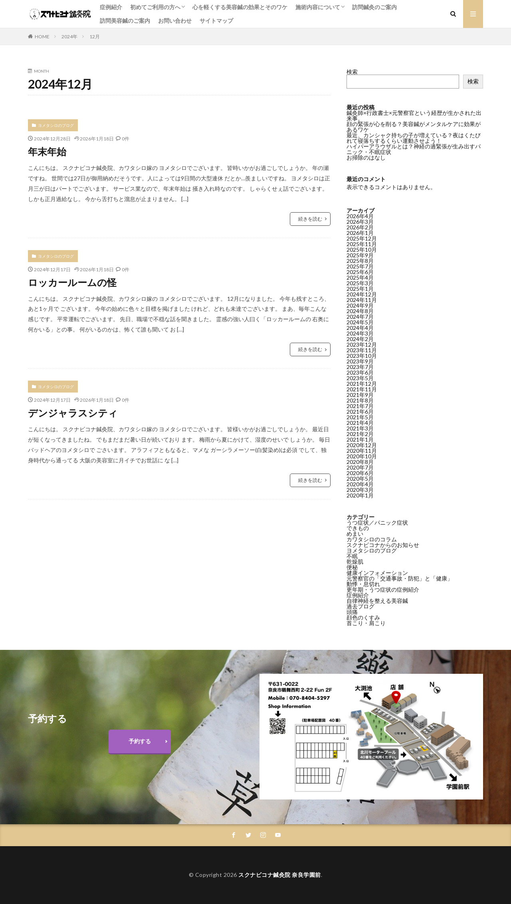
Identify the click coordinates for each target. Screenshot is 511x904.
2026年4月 (360, 216)
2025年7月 (360, 266)
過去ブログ (360, 606)
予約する (140, 741)
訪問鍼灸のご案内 (374, 7)
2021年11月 (362, 389)
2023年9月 (360, 361)
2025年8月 (360, 260)
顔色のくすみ (363, 617)
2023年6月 (360, 372)
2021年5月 (360, 417)
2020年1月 (360, 495)
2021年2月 (360, 433)
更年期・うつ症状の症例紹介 (383, 589)
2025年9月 (360, 255)
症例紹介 (111, 7)
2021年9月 (360, 394)
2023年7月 (360, 366)
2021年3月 (360, 428)
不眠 (352, 556)
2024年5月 (360, 322)
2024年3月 (360, 333)
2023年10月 (362, 355)
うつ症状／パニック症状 (377, 522)
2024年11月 (362, 299)
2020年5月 (360, 478)
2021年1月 (360, 439)
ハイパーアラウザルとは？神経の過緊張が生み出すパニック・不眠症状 (414, 149)
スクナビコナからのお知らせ (383, 544)
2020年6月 (360, 473)
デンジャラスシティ (73, 412)
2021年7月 (360, 406)
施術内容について (317, 7)
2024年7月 (360, 316)
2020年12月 (362, 445)
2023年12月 (362, 344)
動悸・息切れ (363, 583)
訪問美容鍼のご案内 (125, 20)
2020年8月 (360, 461)
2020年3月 (360, 489)
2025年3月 (360, 283)
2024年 (69, 36)
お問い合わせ (175, 20)
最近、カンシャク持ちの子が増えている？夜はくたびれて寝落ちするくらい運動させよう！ (414, 138)
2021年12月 (362, 383)
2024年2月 (360, 339)
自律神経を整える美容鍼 (377, 600)
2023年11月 (362, 350)
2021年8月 (360, 400)
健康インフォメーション (377, 572)
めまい (355, 533)
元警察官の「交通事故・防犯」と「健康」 (400, 578)
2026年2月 (360, 227)
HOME (42, 36)
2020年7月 (360, 467)
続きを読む (310, 219)
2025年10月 (362, 249)
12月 (94, 36)
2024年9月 (360, 305)
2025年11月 (362, 244)
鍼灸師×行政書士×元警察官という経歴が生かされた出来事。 (414, 115)
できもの (358, 528)
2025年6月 (360, 271)
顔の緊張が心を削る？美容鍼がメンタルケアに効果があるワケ (414, 126)
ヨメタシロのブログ (56, 125)
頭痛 (352, 611)
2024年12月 (362, 294)
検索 (352, 71)
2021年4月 (360, 422)
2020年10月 (362, 456)
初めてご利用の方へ (155, 7)
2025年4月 (360, 277)
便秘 (352, 567)
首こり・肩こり (366, 623)
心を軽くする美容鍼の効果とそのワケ (239, 7)
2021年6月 (360, 411)
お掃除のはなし (366, 157)
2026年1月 (360, 232)
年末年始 (47, 151)
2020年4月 (360, 484)
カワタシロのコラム (372, 539)
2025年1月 (360, 288)
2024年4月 (360, 327)
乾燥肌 (355, 561)
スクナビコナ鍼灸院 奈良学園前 (279, 874)
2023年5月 (360, 378)
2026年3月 (360, 221)
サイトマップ (216, 20)
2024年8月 (360, 311)
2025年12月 (362, 238)
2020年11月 (362, 450)
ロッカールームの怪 (72, 282)
